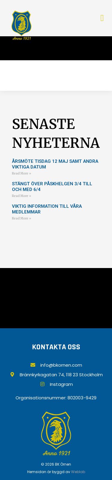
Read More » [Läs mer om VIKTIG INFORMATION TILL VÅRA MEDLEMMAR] (21, 218)
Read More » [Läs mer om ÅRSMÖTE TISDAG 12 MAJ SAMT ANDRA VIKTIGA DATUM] (21, 173)
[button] (102, 18)
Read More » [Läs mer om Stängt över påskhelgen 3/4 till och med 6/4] (21, 196)
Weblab (78, 471)
